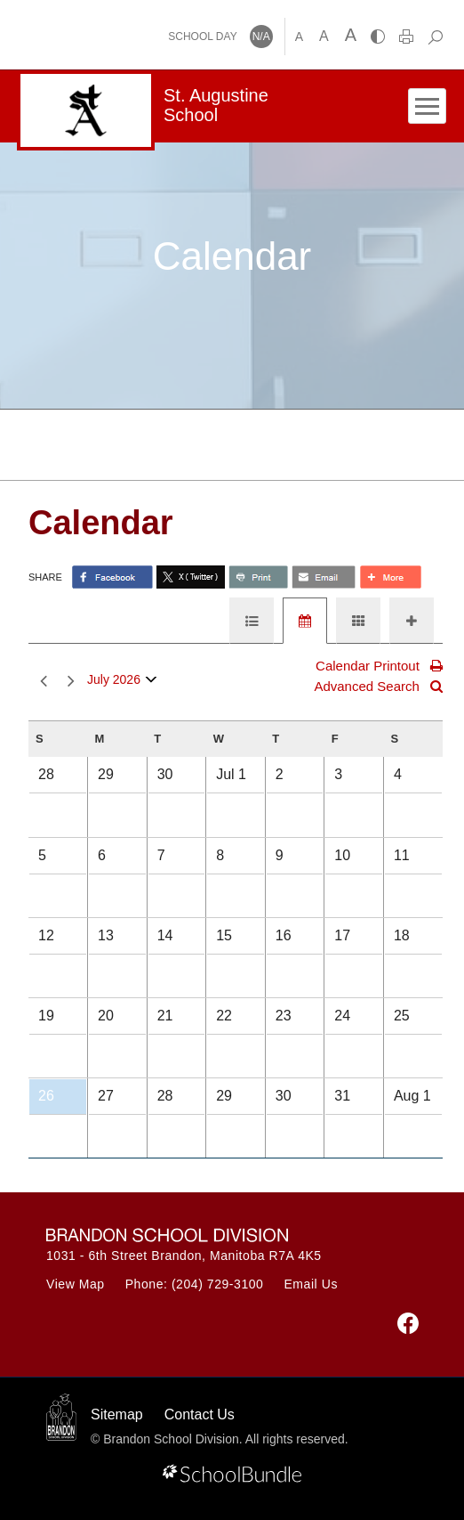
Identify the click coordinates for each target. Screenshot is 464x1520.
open (151, 683)
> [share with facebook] (112, 577)
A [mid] (324, 36)
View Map (75, 1284)
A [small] (299, 36)
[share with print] (258, 577)
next (71, 681)
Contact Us (199, 1414)
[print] (406, 36)
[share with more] (390, 577)
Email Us (311, 1284)
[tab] (251, 620)
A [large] (350, 35)
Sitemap (117, 1414)
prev (43, 681)
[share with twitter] (190, 577)
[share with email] (324, 577)
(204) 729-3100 (218, 1284)
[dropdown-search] (435, 36)
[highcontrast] (378, 36)
